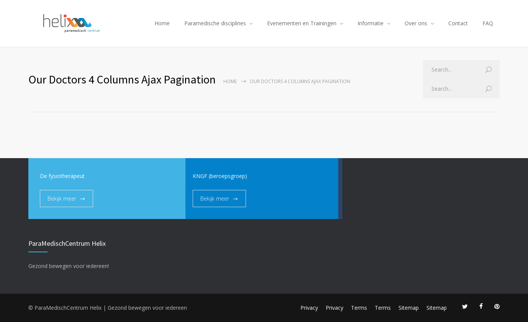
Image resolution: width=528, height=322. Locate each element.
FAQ (487, 23)
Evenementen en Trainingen (301, 23)
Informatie (370, 23)
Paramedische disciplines (215, 23)
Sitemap (408, 307)
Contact (458, 23)
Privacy (309, 307)
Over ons (416, 23)
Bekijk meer (62, 198)
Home (162, 23)
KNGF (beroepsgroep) (198, 176)
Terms (359, 307)
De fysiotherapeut (62, 176)
